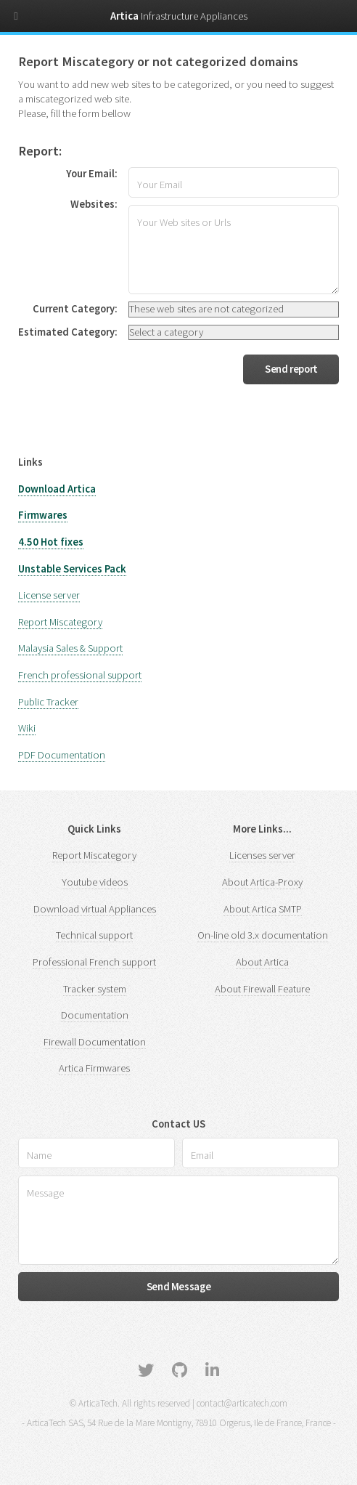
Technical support (94, 935)
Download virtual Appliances (94, 908)
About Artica (262, 961)
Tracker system (94, 988)
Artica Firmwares (94, 1068)
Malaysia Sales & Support (70, 648)
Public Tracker (48, 701)
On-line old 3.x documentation (262, 935)
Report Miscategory (60, 621)
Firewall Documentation (95, 1041)
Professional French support (94, 961)
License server (49, 595)
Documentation (94, 1014)
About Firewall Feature (262, 988)
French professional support (79, 674)
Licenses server (262, 855)
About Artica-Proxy (262, 882)
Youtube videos (95, 882)
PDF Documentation (61, 754)
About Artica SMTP (262, 908)
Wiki (27, 728)
